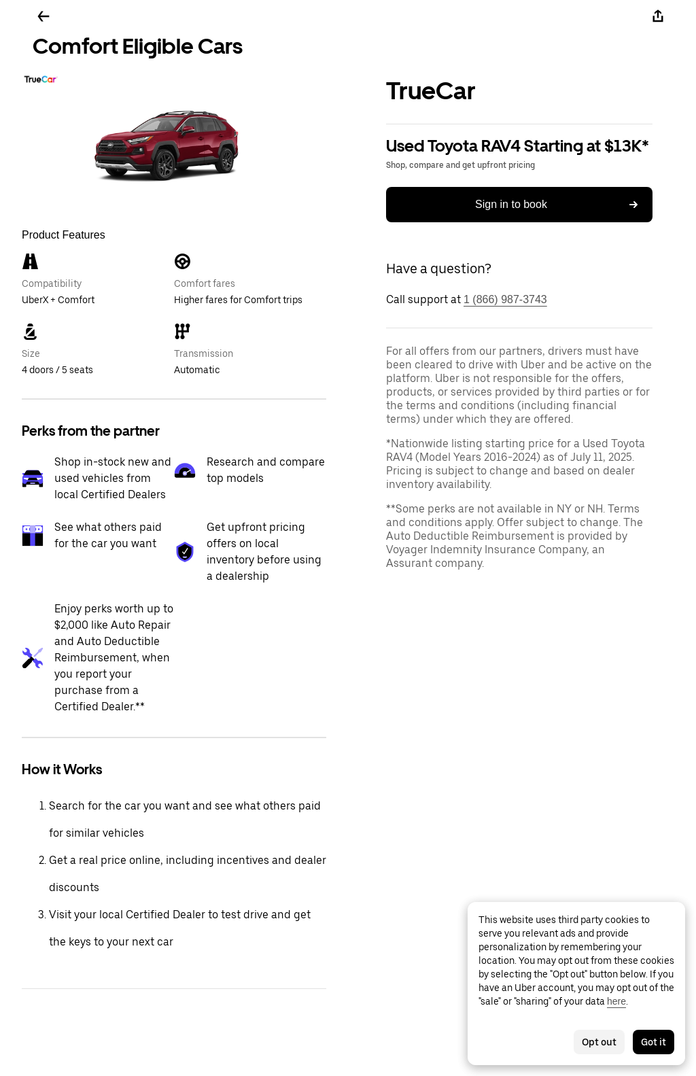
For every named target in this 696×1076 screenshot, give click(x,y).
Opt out (599, 1042)
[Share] (658, 16)
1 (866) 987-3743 (505, 299)
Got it (653, 1042)
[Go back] (43, 16)
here (616, 1001)
